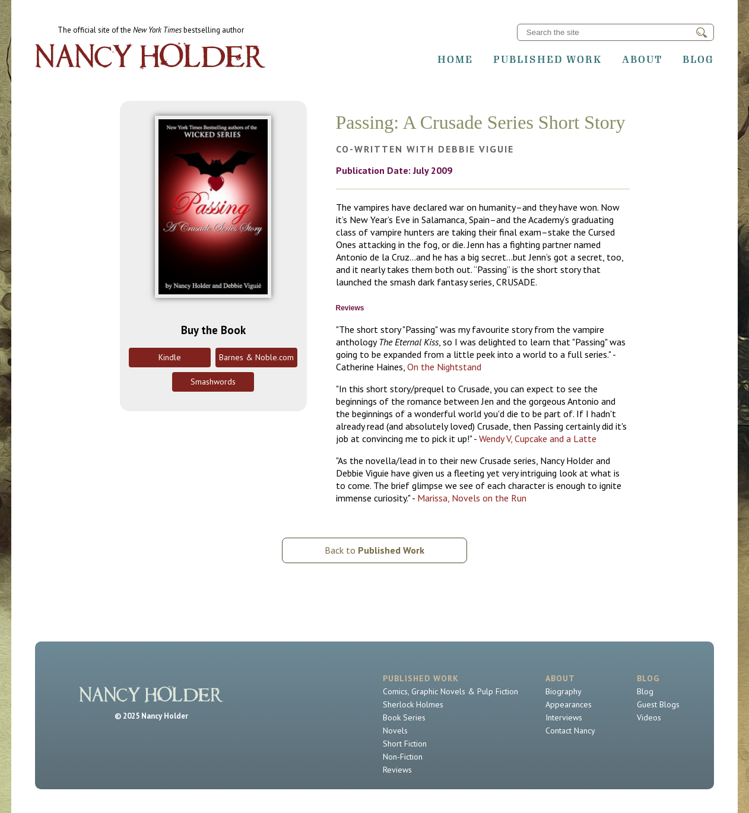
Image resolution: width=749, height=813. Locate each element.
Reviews (397, 769)
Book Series (404, 717)
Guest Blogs (658, 704)
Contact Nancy (570, 730)
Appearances (568, 704)
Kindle (169, 357)
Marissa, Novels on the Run (471, 498)
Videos (649, 717)
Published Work (547, 59)
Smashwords (213, 381)
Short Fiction (405, 743)
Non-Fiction (403, 756)
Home (455, 59)
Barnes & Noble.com (256, 357)
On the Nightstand (444, 367)
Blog (698, 59)
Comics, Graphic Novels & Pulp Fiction (450, 691)
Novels (395, 730)
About (642, 59)
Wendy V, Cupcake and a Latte (537, 438)
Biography (563, 691)
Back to (374, 550)
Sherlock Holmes (413, 704)
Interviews (563, 717)
